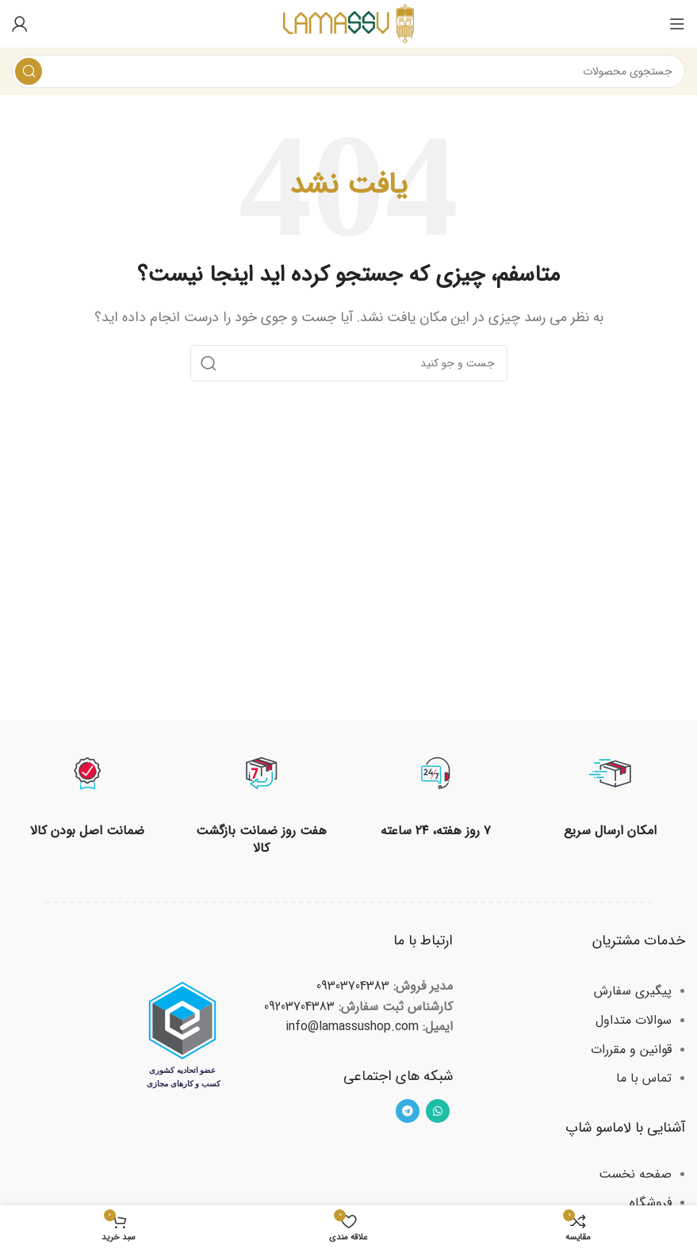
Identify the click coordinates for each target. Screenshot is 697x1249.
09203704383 (299, 1007)
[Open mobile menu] (677, 24)
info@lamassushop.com (352, 1026)
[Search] (348, 71)
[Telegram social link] (407, 1111)
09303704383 (352, 986)
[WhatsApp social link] (438, 1111)
